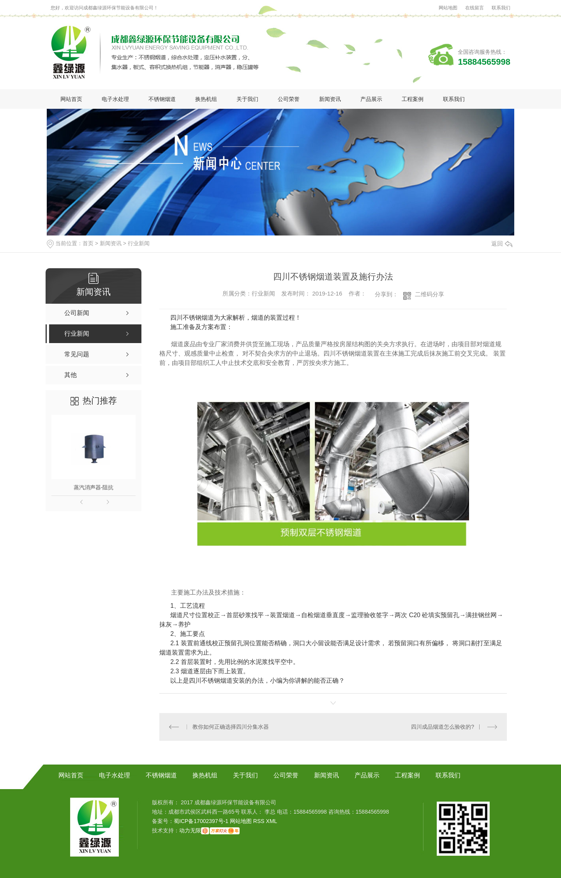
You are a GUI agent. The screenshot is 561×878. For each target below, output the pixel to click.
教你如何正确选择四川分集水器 (230, 727)
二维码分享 (429, 294)
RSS (259, 821)
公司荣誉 (289, 99)
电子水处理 (115, 99)
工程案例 (412, 99)
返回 (501, 243)
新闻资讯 (330, 99)
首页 (88, 243)
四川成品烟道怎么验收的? (442, 727)
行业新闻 (139, 243)
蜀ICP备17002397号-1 (201, 821)
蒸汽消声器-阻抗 (94, 487)
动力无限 (190, 830)
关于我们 (247, 99)
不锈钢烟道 (162, 99)
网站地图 (448, 8)
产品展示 (371, 99)
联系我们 (501, 8)
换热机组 (206, 99)
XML (271, 821)
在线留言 (474, 8)
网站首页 (71, 99)
